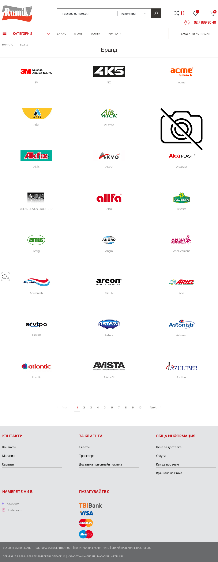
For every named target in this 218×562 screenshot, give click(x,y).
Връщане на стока (169, 473)
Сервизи (8, 464)
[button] (182, 13)
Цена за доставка (168, 447)
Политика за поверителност (53, 547)
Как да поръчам (167, 464)
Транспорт (87, 456)
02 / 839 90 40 (204, 22)
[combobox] (87, 13)
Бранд (78, 33)
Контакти (115, 33)
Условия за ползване (17, 547)
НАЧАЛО (7, 44)
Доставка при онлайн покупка (100, 464)
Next (156, 407)
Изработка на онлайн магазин (88, 556)
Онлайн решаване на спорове (131, 547)
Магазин (8, 456)
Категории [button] (22, 34)
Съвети (84, 447)
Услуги (95, 33)
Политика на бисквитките (91, 547)
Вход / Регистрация (195, 33)
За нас (61, 33)
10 (140, 407)
